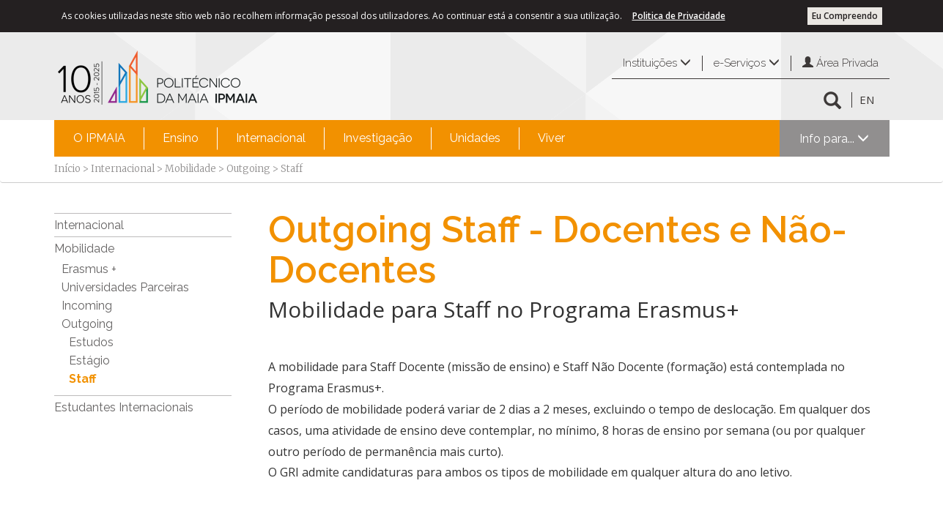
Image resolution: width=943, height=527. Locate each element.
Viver (551, 138)
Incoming (87, 306)
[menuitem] (99, 138)
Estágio (89, 360)
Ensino (181, 138)
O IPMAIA (99, 138)
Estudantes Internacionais (123, 407)
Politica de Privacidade (678, 16)
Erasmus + (89, 269)
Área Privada (840, 63)
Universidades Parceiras (125, 287)
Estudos (91, 342)
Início (67, 168)
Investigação (378, 138)
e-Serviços (747, 63)
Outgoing (248, 168)
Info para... (834, 139)
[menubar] (319, 138)
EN (866, 99)
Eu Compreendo (845, 16)
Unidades (475, 138)
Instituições (657, 63)
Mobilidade (190, 168)
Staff (82, 379)
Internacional (271, 138)
